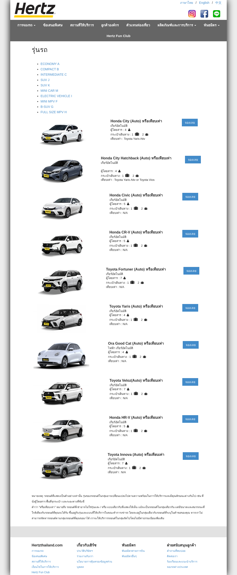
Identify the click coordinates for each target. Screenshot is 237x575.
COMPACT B (50, 69)
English (204, 2)
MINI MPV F (49, 101)
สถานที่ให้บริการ (82, 25)
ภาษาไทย (186, 2)
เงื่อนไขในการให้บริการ (45, 567)
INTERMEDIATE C (54, 74)
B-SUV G (47, 106)
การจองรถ (26, 25)
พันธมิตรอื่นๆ (129, 556)
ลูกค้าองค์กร (110, 25)
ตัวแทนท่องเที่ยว (138, 25)
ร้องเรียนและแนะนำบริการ (182, 561)
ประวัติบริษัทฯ (85, 550)
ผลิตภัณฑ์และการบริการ (177, 25)
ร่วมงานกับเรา (85, 556)
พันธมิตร (212, 25)
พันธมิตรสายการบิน (133, 550)
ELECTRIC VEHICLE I (56, 96)
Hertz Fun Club (119, 36)
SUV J (45, 80)
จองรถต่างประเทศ (177, 567)
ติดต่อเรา (172, 556)
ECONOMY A (50, 64)
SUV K (45, 85)
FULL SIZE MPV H (54, 112)
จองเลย (190, 122)
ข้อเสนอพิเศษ (52, 25)
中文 (218, 2)
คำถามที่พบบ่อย (176, 550)
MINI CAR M (49, 90)
